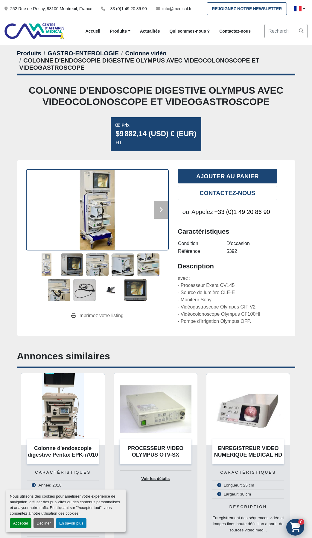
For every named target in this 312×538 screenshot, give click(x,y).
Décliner (44, 523)
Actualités (150, 31)
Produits (118, 31)
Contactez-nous (235, 31)
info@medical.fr (176, 8)
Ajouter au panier (227, 176)
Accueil (92, 31)
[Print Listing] (97, 316)
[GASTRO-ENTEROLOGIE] (83, 53)
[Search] (286, 31)
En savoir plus (71, 523)
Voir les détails (155, 478)
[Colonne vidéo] (146, 53)
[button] (120, 31)
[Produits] (29, 53)
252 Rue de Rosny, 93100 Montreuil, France (51, 8)
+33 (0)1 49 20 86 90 (127, 8)
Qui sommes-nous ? (190, 31)
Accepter (20, 523)
